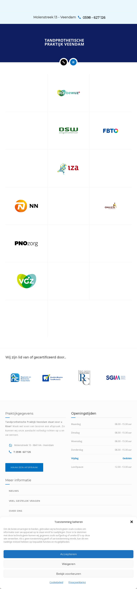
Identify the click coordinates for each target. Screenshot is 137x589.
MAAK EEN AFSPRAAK (24, 467)
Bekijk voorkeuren (68, 573)
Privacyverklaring (77, 582)
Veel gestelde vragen (24, 500)
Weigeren (68, 564)
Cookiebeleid (56, 582)
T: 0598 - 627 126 (22, 451)
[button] (131, 522)
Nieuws (14, 490)
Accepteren (68, 554)
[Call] (63, 62)
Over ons (15, 510)
